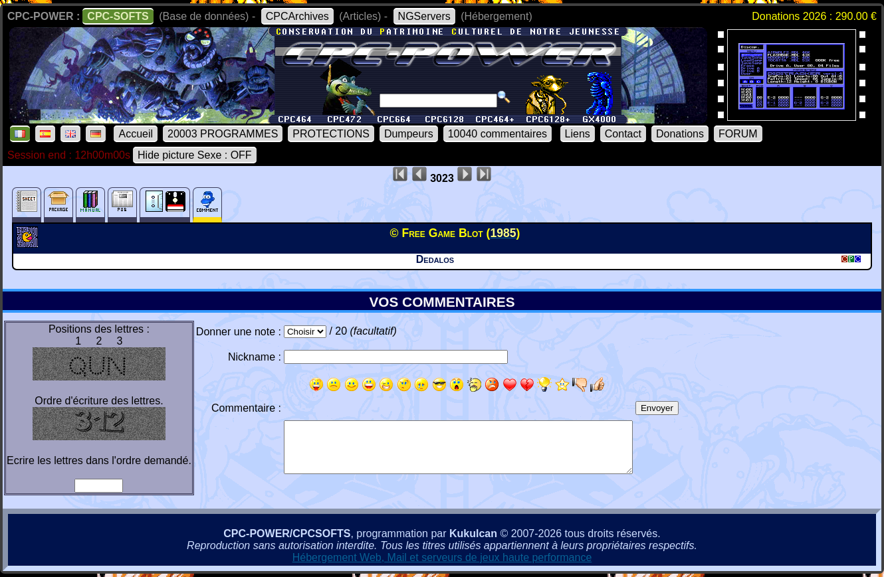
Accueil (135, 133)
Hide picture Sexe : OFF (195, 155)
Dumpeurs (408, 133)
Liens (577, 133)
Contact (623, 133)
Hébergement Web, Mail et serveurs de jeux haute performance (442, 557)
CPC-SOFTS (117, 16)
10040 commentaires (497, 133)
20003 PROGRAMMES (222, 133)
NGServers (424, 16)
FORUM (738, 133)
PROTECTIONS (331, 133)
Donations (680, 133)
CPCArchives (297, 16)
